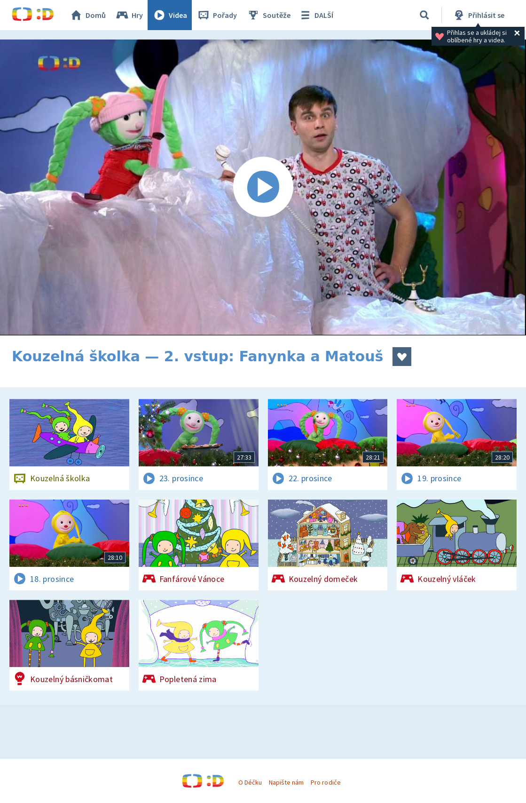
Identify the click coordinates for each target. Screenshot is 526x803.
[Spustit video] (263, 187)
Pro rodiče (325, 782)
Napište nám (286, 782)
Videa (169, 15)
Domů (87, 15)
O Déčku (250, 782)
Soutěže (268, 15)
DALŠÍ (315, 15)
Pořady (216, 15)
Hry (129, 15)
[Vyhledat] (424, 15)
